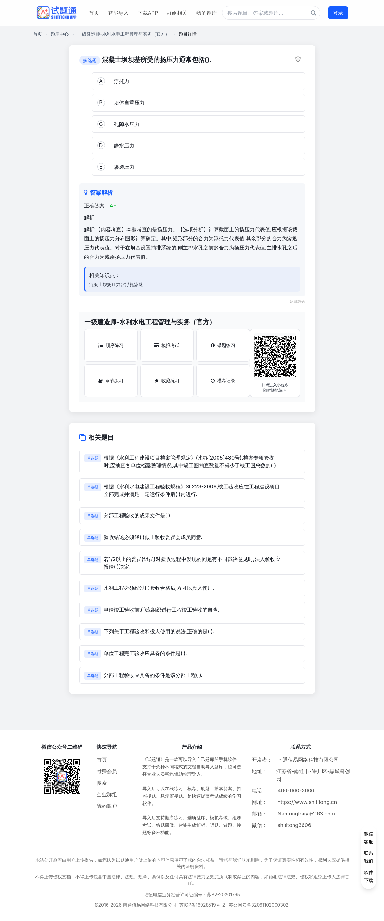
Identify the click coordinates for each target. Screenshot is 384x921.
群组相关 (177, 13)
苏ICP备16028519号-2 (202, 905)
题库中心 (60, 34)
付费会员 (107, 771)
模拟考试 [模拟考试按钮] (166, 345)
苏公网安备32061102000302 (258, 905)
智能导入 (118, 13)
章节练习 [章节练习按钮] (110, 380)
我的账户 (107, 806)
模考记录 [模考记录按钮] (223, 380)
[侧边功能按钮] (368, 857)
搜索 (102, 783)
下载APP (148, 13)
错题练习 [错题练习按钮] (223, 345)
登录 (338, 13)
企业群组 (107, 794)
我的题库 (206, 13)
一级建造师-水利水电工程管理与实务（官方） (123, 34)
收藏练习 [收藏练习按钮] (167, 380)
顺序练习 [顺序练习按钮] (111, 345)
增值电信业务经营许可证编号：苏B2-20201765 (192, 894)
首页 (94, 13)
